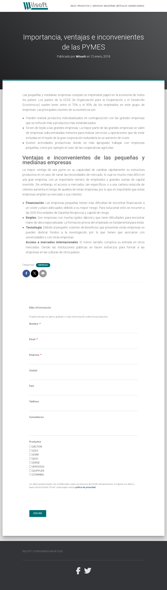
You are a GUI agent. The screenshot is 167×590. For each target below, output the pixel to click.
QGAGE (36, 462)
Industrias (109, 6)
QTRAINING (38, 474)
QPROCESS (38, 466)
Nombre (34, 323)
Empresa (34, 355)
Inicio (73, 6)
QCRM (35, 454)
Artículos (121, 6)
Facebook (78, 571)
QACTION (37, 446)
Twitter (87, 571)
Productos (84, 6)
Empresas (43, 265)
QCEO (35, 450)
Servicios (98, 6)
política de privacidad (85, 487)
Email (32, 339)
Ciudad (33, 370)
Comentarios (36, 417)
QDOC (35, 458)
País (31, 386)
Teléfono (34, 401)
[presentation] (55, 500)
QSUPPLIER (38, 470)
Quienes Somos (136, 6)
